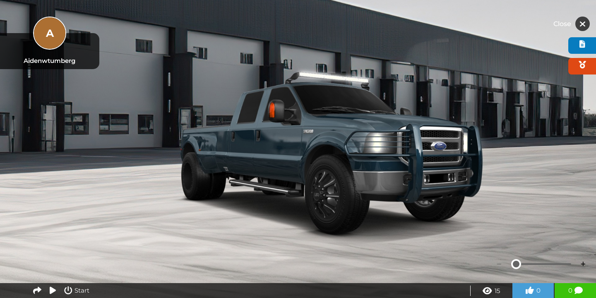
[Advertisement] (298, 22)
